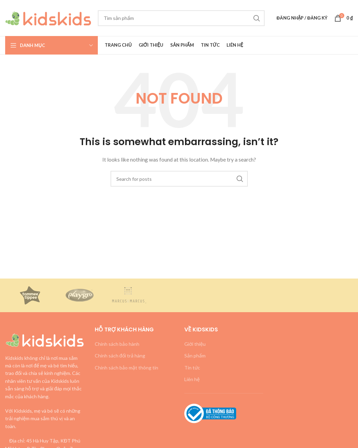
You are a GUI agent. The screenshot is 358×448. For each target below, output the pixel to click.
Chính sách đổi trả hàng (120, 355)
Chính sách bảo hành (117, 344)
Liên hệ (192, 379)
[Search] (181, 18)
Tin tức (192, 367)
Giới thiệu (195, 344)
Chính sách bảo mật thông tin (126, 367)
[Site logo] (48, 17)
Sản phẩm (195, 355)
